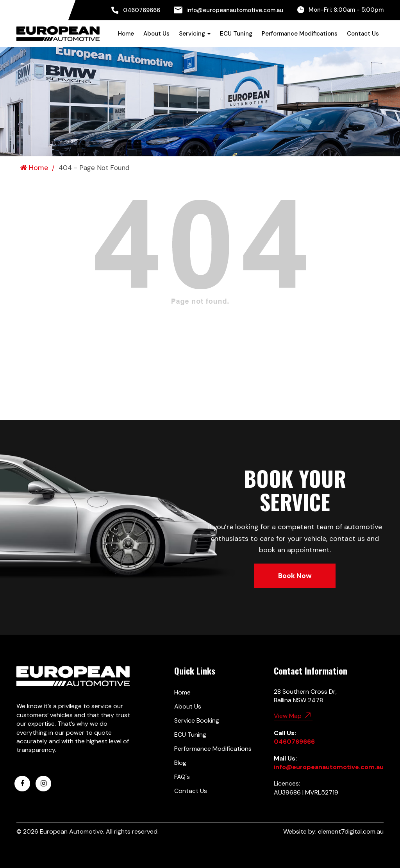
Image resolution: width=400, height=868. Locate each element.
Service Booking (196, 720)
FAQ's (182, 777)
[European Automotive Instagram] (43, 783)
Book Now (295, 575)
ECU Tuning (236, 34)
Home (126, 34)
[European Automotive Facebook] (22, 783)
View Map (293, 715)
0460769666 (135, 10)
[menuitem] (135, 10)
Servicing (195, 34)
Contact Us (363, 34)
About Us (156, 34)
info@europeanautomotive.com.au (228, 10)
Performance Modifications (300, 34)
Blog (180, 763)
